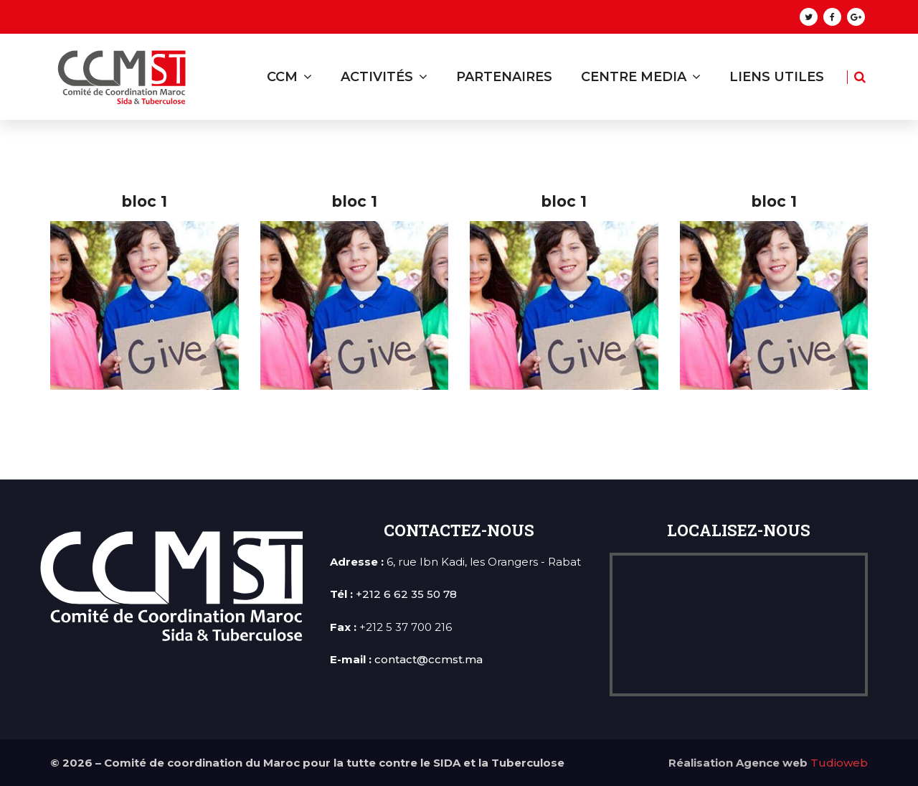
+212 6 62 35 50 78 (406, 594)
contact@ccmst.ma (428, 659)
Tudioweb (839, 762)
